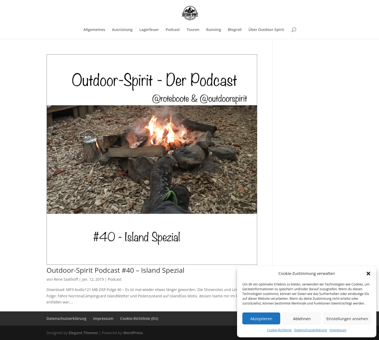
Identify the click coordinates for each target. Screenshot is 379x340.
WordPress (133, 332)
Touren (192, 30)
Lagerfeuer (149, 30)
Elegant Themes (83, 332)
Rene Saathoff (66, 279)
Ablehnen (302, 318)
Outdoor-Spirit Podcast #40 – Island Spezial (116, 270)
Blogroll (235, 30)
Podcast (173, 30)
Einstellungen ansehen (347, 318)
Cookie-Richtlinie (279, 330)
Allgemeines (94, 30)
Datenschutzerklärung (310, 330)
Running (213, 30)
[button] (368, 273)
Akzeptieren (261, 318)
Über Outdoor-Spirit (266, 30)
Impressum (338, 330)
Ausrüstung (122, 30)
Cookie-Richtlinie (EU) (139, 318)
